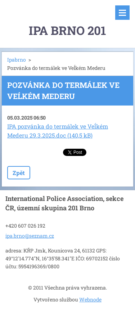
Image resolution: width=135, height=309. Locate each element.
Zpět (19, 172)
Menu (122, 12)
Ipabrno (16, 59)
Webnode (90, 299)
